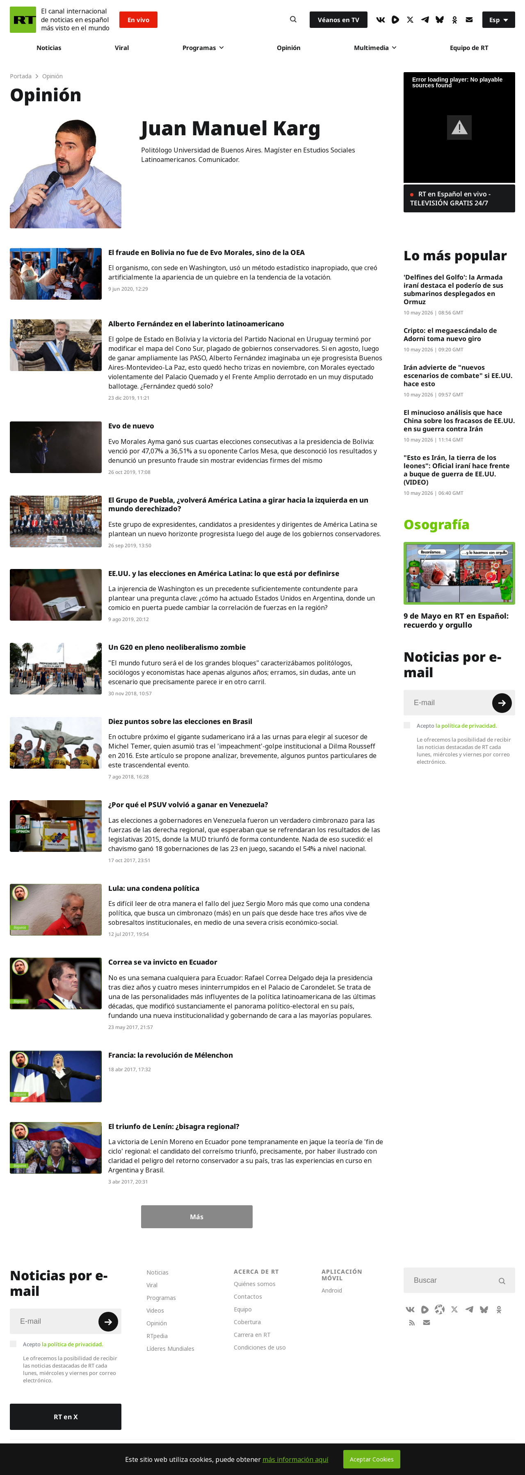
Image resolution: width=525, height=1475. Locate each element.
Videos (155, 1310)
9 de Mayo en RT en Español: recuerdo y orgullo (456, 620)
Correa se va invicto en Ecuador (162, 962)
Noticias (49, 47)
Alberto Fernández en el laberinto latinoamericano (196, 323)
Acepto (457, 725)
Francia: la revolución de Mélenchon (170, 1055)
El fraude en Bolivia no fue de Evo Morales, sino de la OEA (206, 252)
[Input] (459, 702)
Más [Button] (196, 1216)
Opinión (289, 47)
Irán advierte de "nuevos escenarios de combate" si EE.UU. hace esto (458, 375)
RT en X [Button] (66, 1416)
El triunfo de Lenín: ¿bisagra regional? (173, 1126)
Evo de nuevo (131, 425)
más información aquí (295, 1459)
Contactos (248, 1296)
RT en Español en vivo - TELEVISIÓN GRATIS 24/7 (450, 198)
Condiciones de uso (260, 1347)
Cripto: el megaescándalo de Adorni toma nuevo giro (450, 334)
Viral (122, 47)
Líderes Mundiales (170, 1348)
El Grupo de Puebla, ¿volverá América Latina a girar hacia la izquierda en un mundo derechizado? (238, 504)
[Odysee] (439, 1309)
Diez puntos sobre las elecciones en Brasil (180, 721)
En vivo (138, 20)
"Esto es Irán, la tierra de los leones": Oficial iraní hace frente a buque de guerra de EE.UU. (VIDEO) (457, 470)
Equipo (243, 1309)
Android (332, 1290)
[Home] (23, 20)
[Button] (293, 20)
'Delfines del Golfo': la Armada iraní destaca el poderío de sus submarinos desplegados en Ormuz (453, 289)
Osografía (437, 524)
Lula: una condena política (153, 888)
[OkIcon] (454, 19)
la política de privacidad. (466, 725)
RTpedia (157, 1336)
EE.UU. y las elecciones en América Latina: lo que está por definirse (223, 573)
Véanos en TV (338, 20)
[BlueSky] (439, 19)
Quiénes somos (255, 1283)
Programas (203, 47)
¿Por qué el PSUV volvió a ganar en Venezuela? (188, 804)
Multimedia (375, 47)
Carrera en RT (252, 1334)
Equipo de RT (469, 47)
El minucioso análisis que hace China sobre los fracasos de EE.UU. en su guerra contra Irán (459, 420)
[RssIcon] (411, 1322)
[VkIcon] (380, 19)
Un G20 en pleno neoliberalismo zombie (177, 647)
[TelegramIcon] (424, 19)
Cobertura (247, 1322)
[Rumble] (395, 19)
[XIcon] (410, 19)
